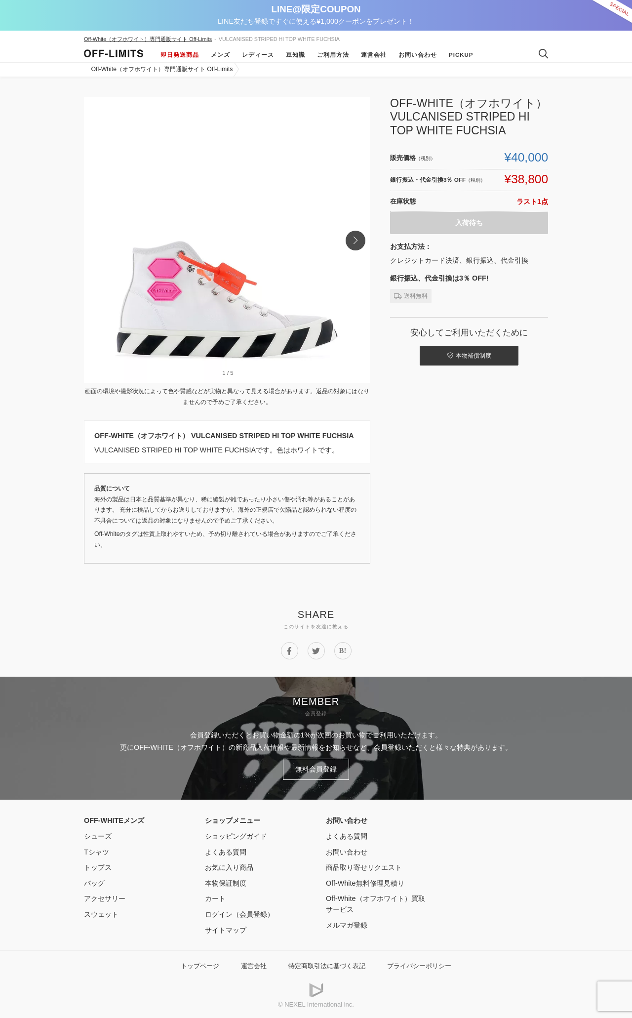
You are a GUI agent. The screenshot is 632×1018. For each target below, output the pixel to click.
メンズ (220, 55)
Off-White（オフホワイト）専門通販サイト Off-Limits (148, 39)
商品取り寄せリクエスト (364, 867)
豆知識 (295, 55)
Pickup (461, 55)
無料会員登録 (316, 769)
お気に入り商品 (229, 867)
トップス (98, 867)
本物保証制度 (225, 883)
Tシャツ (96, 852)
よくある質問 (225, 852)
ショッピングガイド (236, 836)
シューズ (98, 836)
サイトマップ (225, 930)
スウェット (101, 914)
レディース (258, 55)
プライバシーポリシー (419, 966)
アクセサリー (104, 898)
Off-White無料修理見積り (365, 883)
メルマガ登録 (346, 925)
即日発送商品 (179, 55)
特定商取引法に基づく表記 (326, 966)
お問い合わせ (417, 55)
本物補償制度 (469, 355)
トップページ (200, 966)
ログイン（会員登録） (239, 914)
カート (215, 898)
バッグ (94, 883)
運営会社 (374, 55)
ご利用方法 (333, 55)
